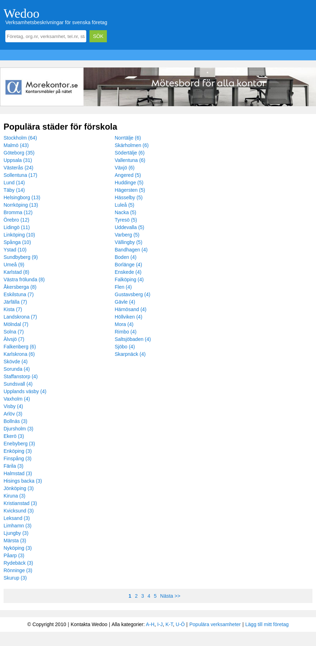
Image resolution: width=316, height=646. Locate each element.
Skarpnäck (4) (130, 354)
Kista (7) (13, 309)
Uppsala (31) (18, 160)
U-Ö (180, 624)
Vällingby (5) (128, 242)
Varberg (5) (127, 235)
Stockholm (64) (20, 138)
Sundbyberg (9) (21, 257)
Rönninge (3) (18, 570)
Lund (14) (14, 182)
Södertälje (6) (130, 153)
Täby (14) (14, 190)
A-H (150, 624)
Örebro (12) (16, 220)
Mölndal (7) (16, 324)
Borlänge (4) (128, 264)
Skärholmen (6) (132, 145)
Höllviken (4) (128, 317)
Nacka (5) (125, 212)
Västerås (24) (18, 167)
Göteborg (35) (19, 153)
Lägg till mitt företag (267, 624)
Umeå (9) (14, 264)
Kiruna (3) (14, 496)
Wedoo (21, 13)
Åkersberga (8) (20, 287)
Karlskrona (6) (19, 354)
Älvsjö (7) (14, 339)
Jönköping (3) (19, 488)
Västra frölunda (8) (24, 279)
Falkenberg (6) (20, 346)
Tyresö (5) (126, 220)
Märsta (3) (15, 540)
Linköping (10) (19, 235)
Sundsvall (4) (18, 384)
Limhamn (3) (18, 525)
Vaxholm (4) (17, 399)
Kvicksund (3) (19, 511)
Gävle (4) (125, 302)
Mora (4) (124, 324)
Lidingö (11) (17, 227)
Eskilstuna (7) (19, 294)
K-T (169, 624)
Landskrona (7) (20, 317)
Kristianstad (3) (20, 503)
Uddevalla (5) (129, 227)
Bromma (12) (18, 212)
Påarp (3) (14, 555)
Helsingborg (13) (22, 197)
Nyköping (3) (18, 548)
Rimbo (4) (125, 332)
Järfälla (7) (15, 302)
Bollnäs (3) (15, 421)
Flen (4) (123, 287)
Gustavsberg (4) (132, 294)
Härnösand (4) (131, 309)
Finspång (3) (18, 458)
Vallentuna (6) (130, 160)
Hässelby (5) (129, 197)
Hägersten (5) (130, 190)
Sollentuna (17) (20, 175)
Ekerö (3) (14, 436)
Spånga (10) (17, 242)
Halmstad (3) (18, 473)
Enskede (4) (128, 272)
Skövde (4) (16, 361)
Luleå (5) (124, 205)
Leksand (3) (17, 518)
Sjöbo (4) (125, 346)
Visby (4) (13, 406)
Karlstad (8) (16, 272)
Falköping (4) (129, 279)
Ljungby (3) (16, 533)
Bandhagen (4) (131, 250)
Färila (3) (13, 466)
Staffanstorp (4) (21, 376)
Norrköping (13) (21, 205)
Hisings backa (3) (23, 481)
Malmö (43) (16, 145)
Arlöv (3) (13, 414)
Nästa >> (170, 596)
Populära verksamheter (215, 624)
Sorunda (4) (17, 369)
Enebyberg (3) (19, 443)
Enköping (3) (18, 451)
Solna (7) (14, 332)
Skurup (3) (15, 578)
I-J (160, 624)
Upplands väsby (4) (25, 391)
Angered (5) (128, 175)
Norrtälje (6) (128, 138)
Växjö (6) (125, 167)
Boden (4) (125, 257)
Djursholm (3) (18, 428)
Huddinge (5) (129, 182)
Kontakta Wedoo (89, 624)
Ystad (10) (15, 250)
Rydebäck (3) (18, 563)
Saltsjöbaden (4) (133, 339)
